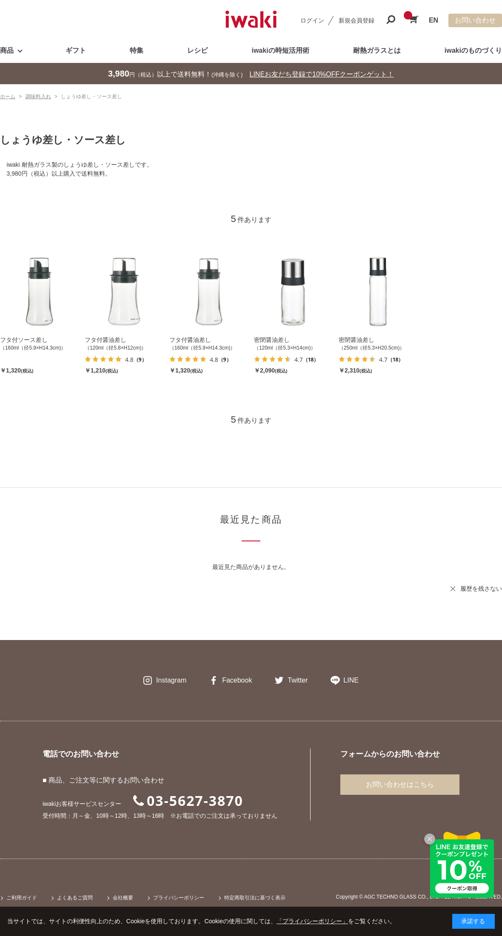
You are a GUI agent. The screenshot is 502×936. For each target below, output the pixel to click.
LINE (351, 680)
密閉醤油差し (272, 339)
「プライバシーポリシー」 (312, 921)
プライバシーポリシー (178, 898)
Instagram (171, 680)
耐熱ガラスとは (377, 50)
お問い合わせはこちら (400, 784)
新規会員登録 (356, 20)
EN (433, 20)
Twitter (298, 680)
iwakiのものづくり (473, 50)
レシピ (197, 50)
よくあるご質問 (75, 898)
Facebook (237, 680)
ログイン (312, 20)
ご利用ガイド (21, 898)
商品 (7, 50)
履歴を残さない (481, 588)
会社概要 (123, 898)
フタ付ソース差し (24, 339)
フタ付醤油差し (105, 339)
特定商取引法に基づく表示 (254, 898)
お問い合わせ (475, 20)
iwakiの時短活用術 (280, 50)
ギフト (76, 50)
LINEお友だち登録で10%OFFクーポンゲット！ (322, 74)
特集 (136, 50)
